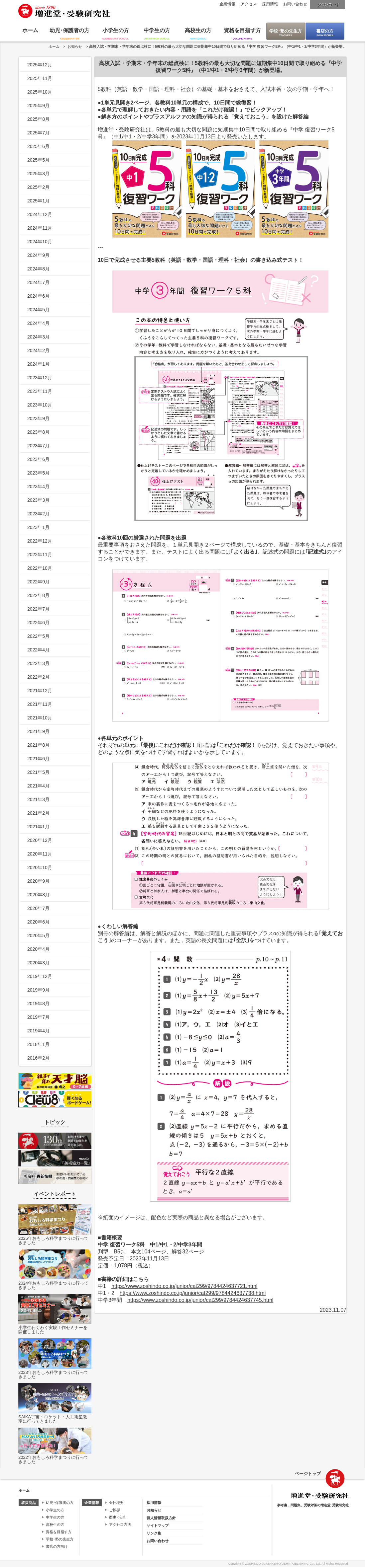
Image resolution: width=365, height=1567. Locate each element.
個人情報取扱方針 (161, 1518)
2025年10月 (39, 92)
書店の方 (324, 31)
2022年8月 (38, 595)
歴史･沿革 (117, 1517)
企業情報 (227, 4)
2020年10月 (39, 867)
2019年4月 (38, 1030)
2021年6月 (38, 758)
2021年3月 (38, 799)
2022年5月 (38, 636)
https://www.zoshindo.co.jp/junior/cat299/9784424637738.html (193, 1293)
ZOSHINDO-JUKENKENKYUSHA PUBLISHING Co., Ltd (282, 1563)
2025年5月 (38, 160)
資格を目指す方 (242, 30)
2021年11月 (39, 704)
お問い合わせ (295, 4)
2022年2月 (38, 677)
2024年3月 (38, 336)
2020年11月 (39, 854)
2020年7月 (38, 908)
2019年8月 (38, 1003)
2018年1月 (38, 1044)
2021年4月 (38, 785)
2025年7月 (38, 132)
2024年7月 (38, 282)
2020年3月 (38, 962)
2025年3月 (38, 173)
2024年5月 (38, 309)
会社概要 (116, 1503)
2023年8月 (38, 432)
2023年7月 (38, 445)
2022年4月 (38, 649)
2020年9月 (38, 881)
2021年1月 (38, 826)
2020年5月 (38, 935)
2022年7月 (38, 609)
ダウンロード (328, 4)
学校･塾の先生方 (285, 31)
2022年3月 (38, 663)
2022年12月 (39, 541)
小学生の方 (115, 30)
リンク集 (154, 1533)
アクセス (249, 4)
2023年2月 (38, 513)
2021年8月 (38, 745)
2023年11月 (39, 391)
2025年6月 (38, 146)
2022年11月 (39, 554)
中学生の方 (157, 30)
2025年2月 (38, 187)
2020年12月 (39, 840)
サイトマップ (158, 1526)
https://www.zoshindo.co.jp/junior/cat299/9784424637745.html (200, 1300)
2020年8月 (38, 894)
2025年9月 (38, 105)
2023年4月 (38, 486)
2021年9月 (38, 731)
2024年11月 (39, 228)
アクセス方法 (120, 1525)
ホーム (30, 30)
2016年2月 (38, 1058)
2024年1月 (38, 364)
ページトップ (308, 1473)
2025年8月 (38, 119)
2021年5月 (38, 772)
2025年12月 (39, 64)
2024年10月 (39, 241)
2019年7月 (38, 1017)
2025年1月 (38, 200)
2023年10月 (39, 405)
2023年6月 (38, 459)
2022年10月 (39, 568)
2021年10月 (39, 717)
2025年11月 (39, 78)
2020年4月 (38, 949)
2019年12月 (39, 976)
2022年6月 (38, 622)
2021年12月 (39, 690)
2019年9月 (38, 990)
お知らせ (74, 46)
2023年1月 (38, 527)
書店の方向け (57, 1546)
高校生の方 (198, 30)
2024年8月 (38, 268)
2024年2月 (38, 350)
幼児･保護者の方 (69, 30)
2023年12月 (39, 377)
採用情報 (270, 4)
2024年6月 (38, 296)
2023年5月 (38, 473)
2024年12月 (39, 214)
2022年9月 (38, 581)
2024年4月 (38, 323)
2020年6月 (38, 922)
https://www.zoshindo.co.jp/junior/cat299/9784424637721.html (184, 1286)
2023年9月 (38, 418)
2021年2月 (38, 813)
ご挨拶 (114, 1510)
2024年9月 (38, 255)
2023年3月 (38, 500)
